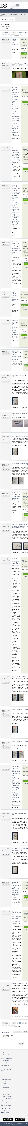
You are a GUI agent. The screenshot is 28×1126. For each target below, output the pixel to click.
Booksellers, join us (6, 1074)
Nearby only (4, 28)
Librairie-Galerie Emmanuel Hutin (24, 561)
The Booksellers (15, 11)
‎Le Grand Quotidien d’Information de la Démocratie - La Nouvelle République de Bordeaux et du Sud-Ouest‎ (16, 889)
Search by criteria (12, 8)
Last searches (5, 1032)
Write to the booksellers (9, 1)
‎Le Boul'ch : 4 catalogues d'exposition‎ (16, 560)
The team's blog (5, 1094)
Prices (4, 1083)
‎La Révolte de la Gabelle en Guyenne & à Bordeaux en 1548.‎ (16, 496)
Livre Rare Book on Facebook (6, 1109)
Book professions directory (23, 11)
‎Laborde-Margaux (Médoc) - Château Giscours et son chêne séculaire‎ (15, 327)
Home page (2, 11)
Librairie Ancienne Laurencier (25, 149)
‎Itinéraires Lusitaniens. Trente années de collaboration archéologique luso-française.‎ (16, 248)
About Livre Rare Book (6, 1092)
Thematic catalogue (13, 14)
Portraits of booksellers (6, 1058)
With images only (5, 26)
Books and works (8, 11)
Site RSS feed (5, 1112)
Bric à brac (5, 1085)
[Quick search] (14, 5)
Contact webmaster (6, 1096)
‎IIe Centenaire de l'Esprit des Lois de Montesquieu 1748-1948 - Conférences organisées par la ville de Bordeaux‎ (16, 155)
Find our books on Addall (6, 1069)
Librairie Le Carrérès (23, 293)
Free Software (6, 1087)
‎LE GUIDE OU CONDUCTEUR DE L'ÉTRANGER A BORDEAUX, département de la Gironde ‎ (16, 916)
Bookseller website (6, 1076)
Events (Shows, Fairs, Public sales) (6, 1061)
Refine (25, 30)
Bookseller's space (22, 1)
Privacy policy (5, 1102)
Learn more (19, 1124)
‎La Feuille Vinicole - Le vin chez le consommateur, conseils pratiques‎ (17, 355)
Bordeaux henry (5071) (7, 19)
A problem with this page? (6, 1099)
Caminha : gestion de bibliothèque (6, 1080)
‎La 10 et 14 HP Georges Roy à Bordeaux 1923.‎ (15, 296)
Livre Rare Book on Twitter (6, 1105)
